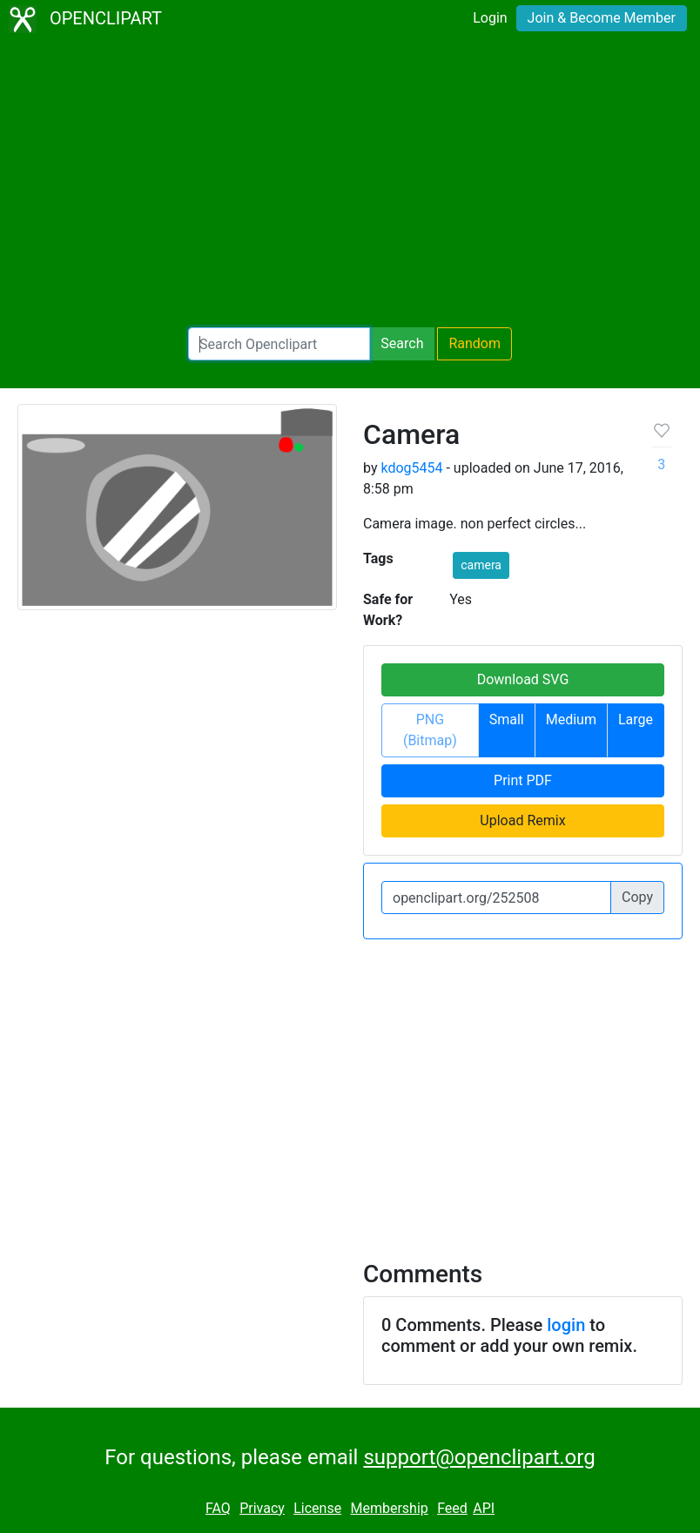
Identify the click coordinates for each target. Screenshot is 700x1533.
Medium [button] (571, 719)
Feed (452, 1508)
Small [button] (506, 719)
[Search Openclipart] (279, 343)
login (566, 1324)
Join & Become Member (602, 18)
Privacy (262, 1508)
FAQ (218, 1508)
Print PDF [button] (523, 780)
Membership (388, 1508)
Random (474, 343)
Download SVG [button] (523, 679)
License (317, 1508)
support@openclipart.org (479, 1457)
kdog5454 (411, 468)
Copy (637, 897)
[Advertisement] (350, 183)
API (484, 1508)
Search (401, 343)
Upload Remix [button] (522, 820)
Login (490, 18)
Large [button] (635, 719)
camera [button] (481, 565)
